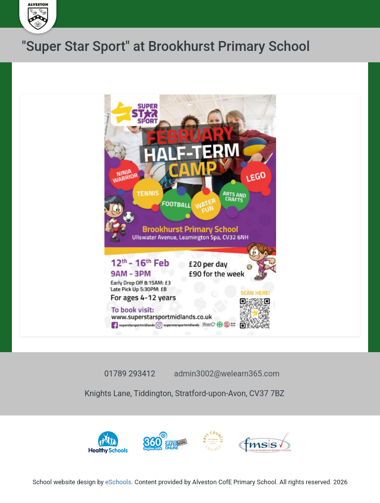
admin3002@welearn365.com (227, 373)
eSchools (118, 482)
